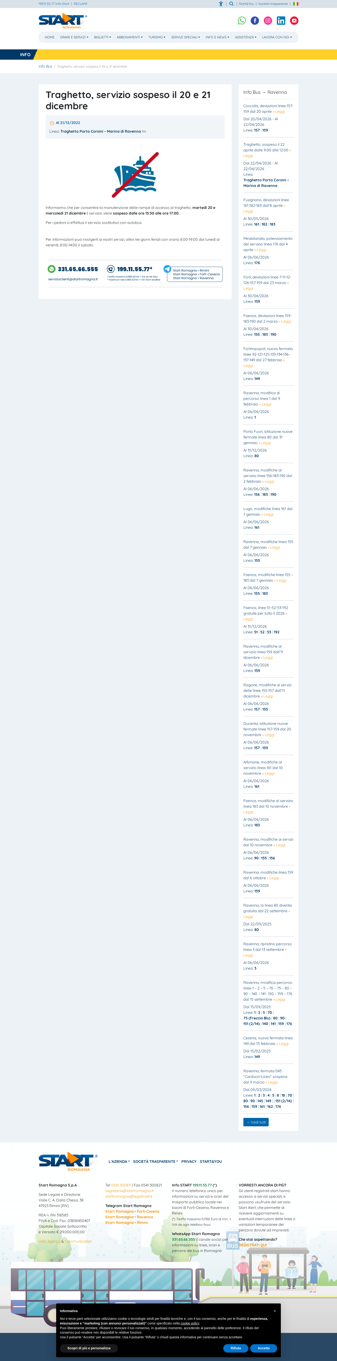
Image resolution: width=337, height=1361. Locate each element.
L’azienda (120, 1161)
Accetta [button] (264, 1348)
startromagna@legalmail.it (128, 1196)
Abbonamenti (128, 37)
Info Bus (45, 66)
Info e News (216, 37)
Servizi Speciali (184, 37)
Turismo (155, 37)
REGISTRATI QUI (253, 1245)
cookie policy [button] (190, 1323)
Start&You (221, 1161)
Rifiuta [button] (236, 1348)
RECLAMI (80, 4)
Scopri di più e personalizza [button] (88, 1348)
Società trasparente (273, 4)
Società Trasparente (159, 1161)
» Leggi (279, 111)
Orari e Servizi (73, 37)
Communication (78, 1241)
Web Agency (49, 1241)
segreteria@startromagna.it (129, 1190)
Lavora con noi (275, 37)
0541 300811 (121, 1185)
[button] (274, 1311)
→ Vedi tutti (256, 1122)
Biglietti (101, 37)
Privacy (196, 1161)
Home (50, 37)
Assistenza (244, 37)
